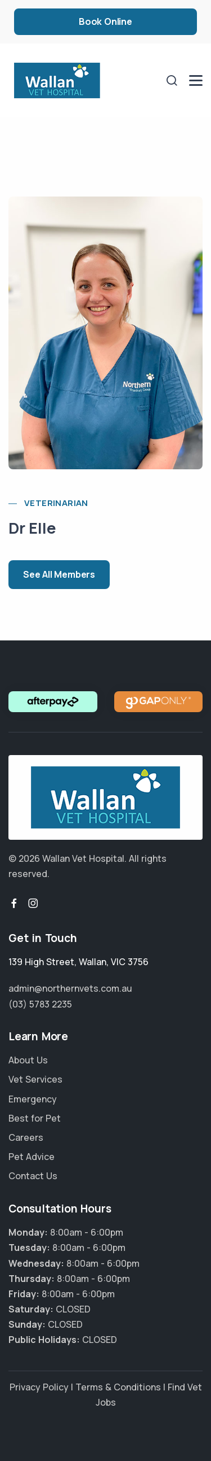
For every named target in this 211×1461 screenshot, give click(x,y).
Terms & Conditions (118, 1387)
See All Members (59, 574)
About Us (28, 1060)
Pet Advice (31, 1156)
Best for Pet (34, 1118)
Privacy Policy (39, 1387)
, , (78, 962)
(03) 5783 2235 (40, 1004)
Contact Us (32, 1176)
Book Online (105, 21)
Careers (25, 1137)
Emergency (32, 1099)
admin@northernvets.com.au (70, 988)
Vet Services (35, 1079)
